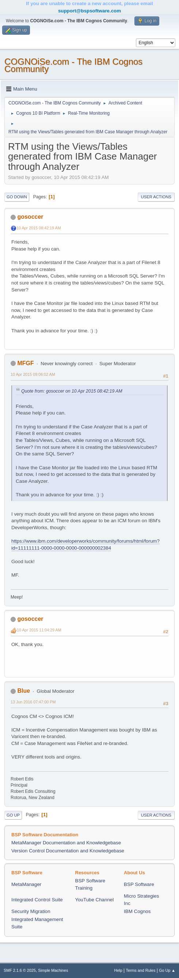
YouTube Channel (94, 899)
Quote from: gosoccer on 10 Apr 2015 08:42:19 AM (71, 391)
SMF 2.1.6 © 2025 (20, 970)
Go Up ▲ (167, 970)
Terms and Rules (141, 970)
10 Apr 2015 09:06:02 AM (33, 374)
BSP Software (139, 884)
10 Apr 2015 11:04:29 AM (39, 630)
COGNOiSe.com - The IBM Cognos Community (73, 65)
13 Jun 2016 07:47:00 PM (33, 702)
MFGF (25, 363)
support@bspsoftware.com (89, 11)
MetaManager (26, 884)
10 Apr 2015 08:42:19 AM (38, 228)
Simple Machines (53, 970)
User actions (156, 197)
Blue (23, 691)
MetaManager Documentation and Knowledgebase (66, 842)
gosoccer (30, 217)
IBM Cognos (137, 911)
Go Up (13, 815)
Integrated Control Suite (37, 899)
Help (118, 970)
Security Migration (30, 911)
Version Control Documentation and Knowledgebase (67, 850)
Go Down (17, 197)
